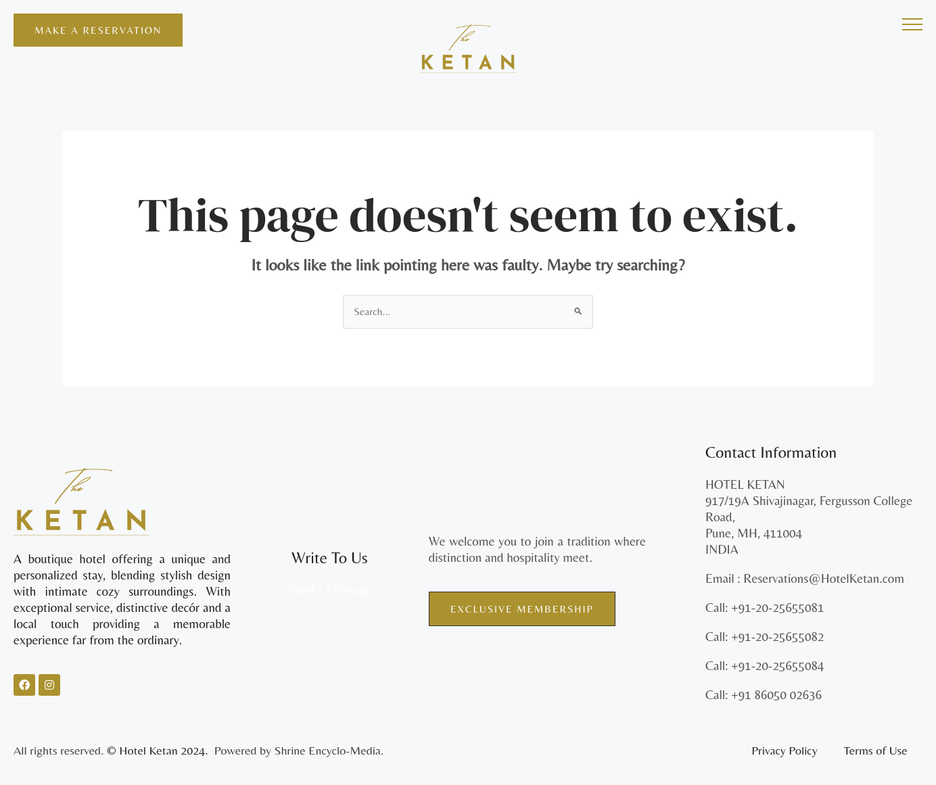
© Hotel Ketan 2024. (159, 751)
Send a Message (329, 589)
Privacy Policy (784, 751)
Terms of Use (876, 751)
